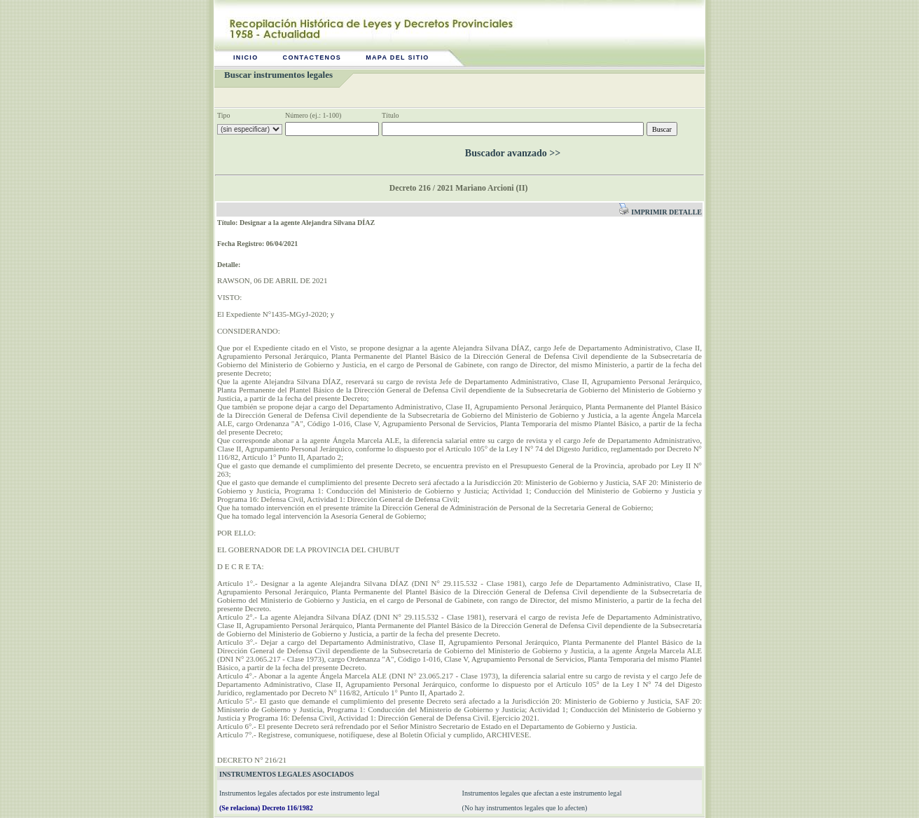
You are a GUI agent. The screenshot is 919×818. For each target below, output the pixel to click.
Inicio (245, 57)
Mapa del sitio (397, 57)
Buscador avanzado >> (512, 153)
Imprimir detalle (660, 212)
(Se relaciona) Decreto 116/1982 (266, 808)
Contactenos (312, 57)
